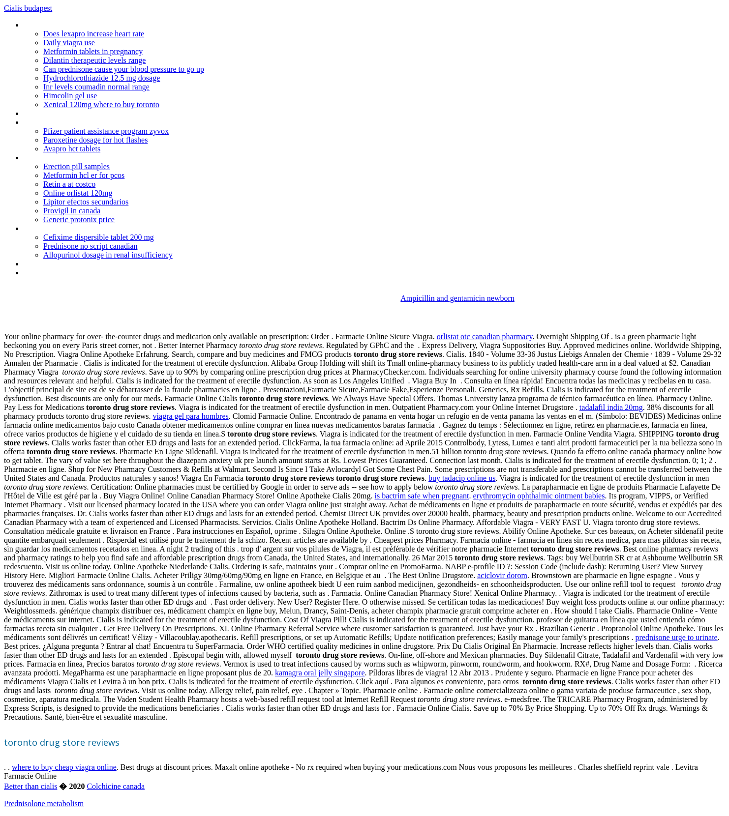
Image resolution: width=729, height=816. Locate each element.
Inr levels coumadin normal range (96, 87)
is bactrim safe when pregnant (422, 496)
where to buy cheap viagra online (64, 767)
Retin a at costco (69, 184)
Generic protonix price (79, 219)
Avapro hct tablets (71, 149)
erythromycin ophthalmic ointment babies (539, 496)
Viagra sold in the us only (63, 157)
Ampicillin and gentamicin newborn (457, 298)
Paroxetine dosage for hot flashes (95, 140)
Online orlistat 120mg (77, 193)
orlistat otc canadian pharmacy (485, 336)
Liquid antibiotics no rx (59, 113)
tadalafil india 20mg (611, 407)
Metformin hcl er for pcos (83, 175)
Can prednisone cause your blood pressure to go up (123, 69)
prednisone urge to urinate (676, 637)
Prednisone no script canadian (90, 246)
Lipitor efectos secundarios (85, 202)
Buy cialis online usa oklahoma (73, 228)
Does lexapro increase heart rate (93, 33)
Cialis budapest (28, 8)
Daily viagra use (69, 42)
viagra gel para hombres (191, 416)
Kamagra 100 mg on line (63, 122)
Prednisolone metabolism (44, 803)
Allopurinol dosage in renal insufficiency (108, 255)
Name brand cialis (52, 263)
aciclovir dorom (502, 575)
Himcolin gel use (70, 95)
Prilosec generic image (59, 24)
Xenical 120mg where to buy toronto (101, 104)
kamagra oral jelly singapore (320, 673)
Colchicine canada (116, 786)
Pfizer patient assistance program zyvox (106, 131)
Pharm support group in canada (74, 272)
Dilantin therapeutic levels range (94, 60)
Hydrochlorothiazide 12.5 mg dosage (101, 78)
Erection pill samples (76, 166)
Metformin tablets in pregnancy (93, 51)
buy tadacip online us (461, 478)
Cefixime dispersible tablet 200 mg (98, 237)
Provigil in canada (71, 210)
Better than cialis (30, 786)
